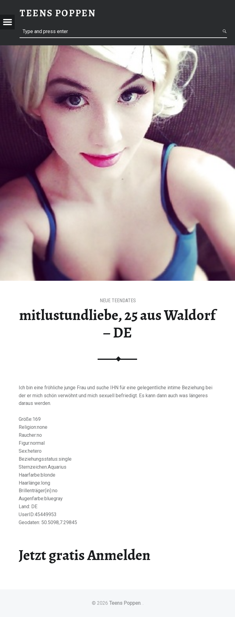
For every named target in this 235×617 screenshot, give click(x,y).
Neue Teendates (118, 300)
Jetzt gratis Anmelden (85, 555)
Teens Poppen (124, 603)
